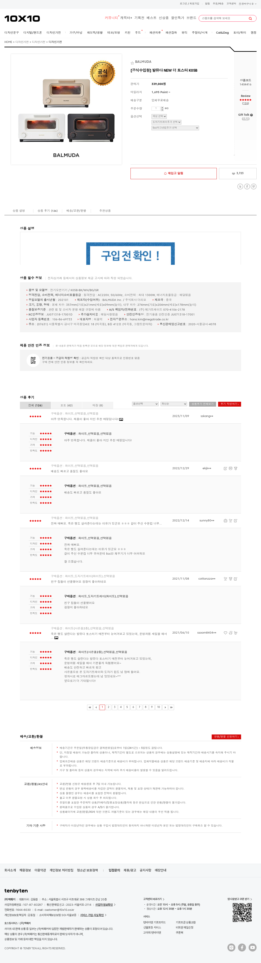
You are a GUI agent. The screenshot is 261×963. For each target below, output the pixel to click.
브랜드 (191, 18)
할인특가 (177, 18)
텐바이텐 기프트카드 (154, 922)
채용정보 (25, 870)
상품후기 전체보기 (203, 404)
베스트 (152, 18)
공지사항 (145, 870)
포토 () (66, 405)
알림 (207, 4)
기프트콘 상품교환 (186, 922)
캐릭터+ (126, 18)
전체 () (35, 405)
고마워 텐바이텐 (152, 932)
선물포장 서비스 (152, 927)
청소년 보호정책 (87, 870)
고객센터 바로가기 (152, 899)
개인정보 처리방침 (61, 870)
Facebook (247, 187)
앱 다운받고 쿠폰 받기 (238, 899)
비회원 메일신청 (184, 927)
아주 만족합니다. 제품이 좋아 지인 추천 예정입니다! (87, 419)
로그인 (183, 4)
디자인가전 (22, 42)
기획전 (139, 18)
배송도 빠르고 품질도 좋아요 (69, 471)
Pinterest (254, 187)
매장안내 (160, 870)
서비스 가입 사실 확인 (92, 915)
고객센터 (231, 4)
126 (245, 103)
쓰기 (245, 118)
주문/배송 (218, 4)
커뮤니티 (111, 18)
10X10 (22, 18)
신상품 (164, 18)
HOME (8, 42)
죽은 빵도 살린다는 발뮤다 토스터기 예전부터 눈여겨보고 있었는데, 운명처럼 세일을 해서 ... (109, 636)
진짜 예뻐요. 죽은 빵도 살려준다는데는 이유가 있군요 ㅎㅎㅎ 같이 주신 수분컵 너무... (106, 523)
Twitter (240, 187)
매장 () (97, 405)
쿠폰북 (179, 932)
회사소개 (10, 870)
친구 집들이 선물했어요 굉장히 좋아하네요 (78, 581)
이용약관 (40, 870)
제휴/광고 (130, 870)
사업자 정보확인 (104, 904)
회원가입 (194, 4)
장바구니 (247, 4)
